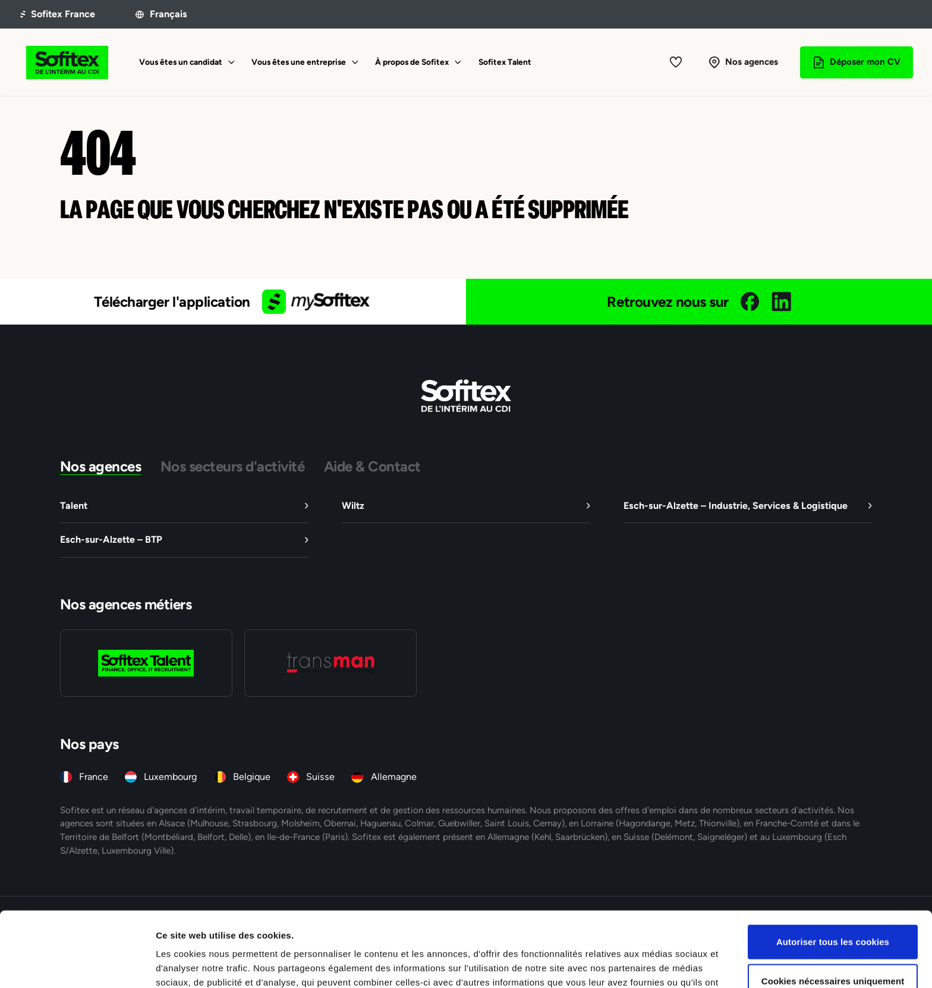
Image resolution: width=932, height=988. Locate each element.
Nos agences (100, 466)
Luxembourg (170, 776)
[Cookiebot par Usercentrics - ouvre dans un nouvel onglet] (77, 965)
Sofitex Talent (504, 62)
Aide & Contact (372, 466)
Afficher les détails (655, 964)
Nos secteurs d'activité (232, 466)
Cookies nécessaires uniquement (833, 910)
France (93, 776)
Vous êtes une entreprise (298, 62)
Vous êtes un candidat (180, 62)
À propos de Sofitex (412, 62)
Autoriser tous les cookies (832, 871)
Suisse (320, 776)
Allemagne (394, 776)
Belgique (251, 776)
